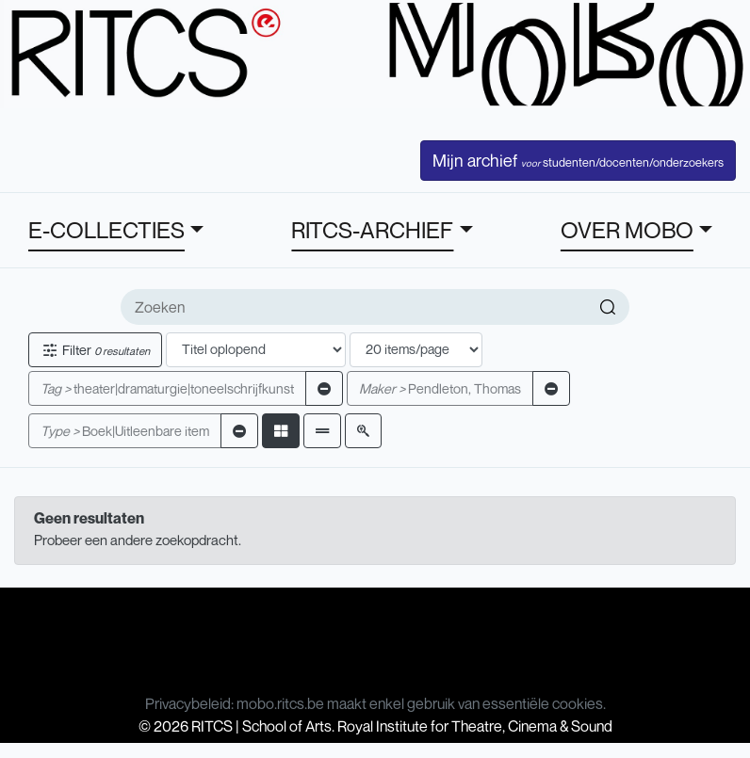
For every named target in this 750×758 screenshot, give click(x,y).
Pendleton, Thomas (440, 388)
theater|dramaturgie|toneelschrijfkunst (167, 388)
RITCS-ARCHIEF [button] (372, 230)
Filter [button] (95, 350)
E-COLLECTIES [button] (106, 230)
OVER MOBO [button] (627, 230)
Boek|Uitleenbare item (125, 431)
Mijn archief (578, 160)
